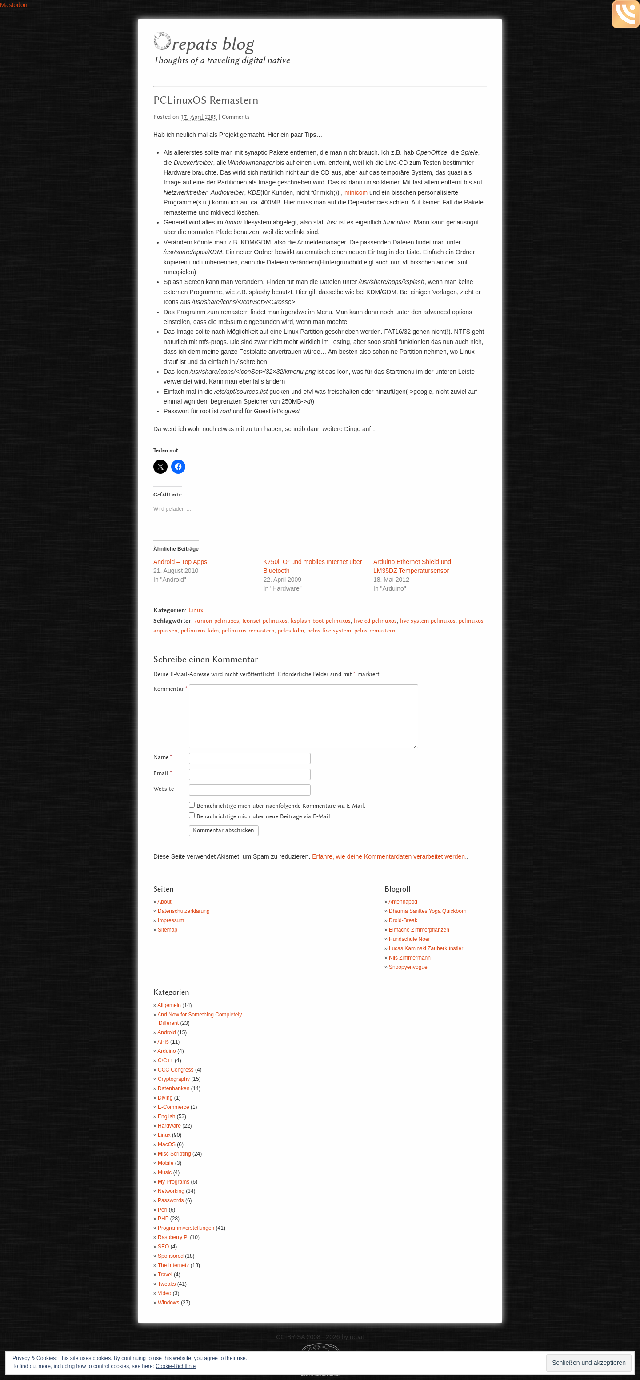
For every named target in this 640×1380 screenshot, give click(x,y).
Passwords (171, 1200)
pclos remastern (375, 631)
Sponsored (171, 1256)
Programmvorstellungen (186, 1228)
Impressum (171, 920)
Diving (165, 1098)
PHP (163, 1219)
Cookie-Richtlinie (176, 1366)
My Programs (173, 1182)
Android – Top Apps (180, 561)
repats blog (212, 45)
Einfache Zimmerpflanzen (419, 930)
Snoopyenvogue (408, 967)
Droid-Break (403, 920)
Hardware (169, 1126)
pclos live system (329, 631)
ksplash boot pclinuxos (321, 621)
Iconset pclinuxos (265, 621)
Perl (162, 1210)
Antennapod (402, 902)
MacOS (167, 1144)
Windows (169, 1303)
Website (163, 789)
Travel (165, 1275)
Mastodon (13, 4)
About (164, 902)
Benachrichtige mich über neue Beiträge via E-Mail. (264, 816)
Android (166, 1032)
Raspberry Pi (173, 1237)
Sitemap (167, 930)
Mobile (165, 1163)
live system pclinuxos (428, 621)
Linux (195, 610)
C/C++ (165, 1060)
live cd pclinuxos (375, 621)
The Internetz (173, 1265)
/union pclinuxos (217, 621)
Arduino (166, 1051)
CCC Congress (176, 1070)
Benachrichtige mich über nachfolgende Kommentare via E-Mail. (280, 806)
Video (164, 1293)
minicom (356, 192)
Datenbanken (173, 1088)
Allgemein (169, 1005)
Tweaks (167, 1284)
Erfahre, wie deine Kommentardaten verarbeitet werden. (389, 856)
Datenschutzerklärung (184, 911)
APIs (162, 1042)
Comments (236, 117)
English (166, 1116)
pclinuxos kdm (200, 631)
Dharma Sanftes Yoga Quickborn (428, 911)
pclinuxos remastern (248, 631)
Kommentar (170, 689)
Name (162, 757)
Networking (171, 1191)
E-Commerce (173, 1107)
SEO (163, 1247)
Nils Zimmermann (410, 958)
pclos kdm (291, 631)
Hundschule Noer (409, 939)
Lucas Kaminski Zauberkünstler (426, 948)
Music (165, 1172)
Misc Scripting (174, 1154)
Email (162, 773)
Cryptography (174, 1079)
